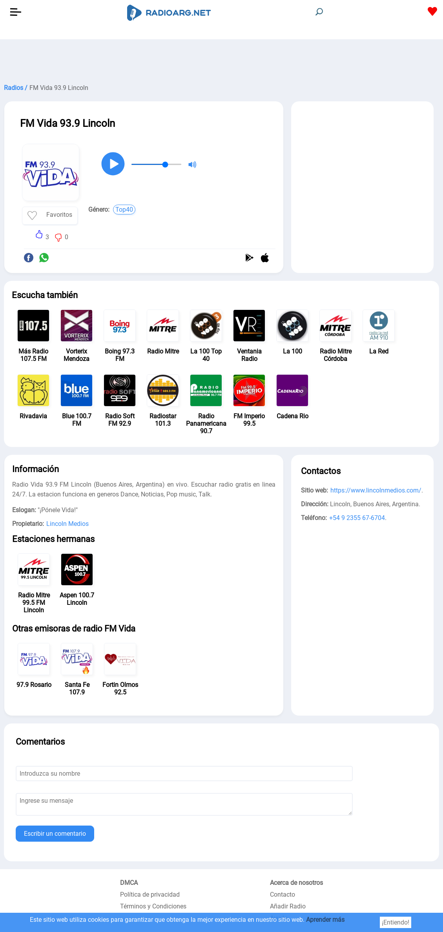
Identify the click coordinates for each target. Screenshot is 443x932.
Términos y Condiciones (153, 906)
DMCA (129, 882)
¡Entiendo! (395, 922)
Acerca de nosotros (296, 882)
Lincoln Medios (67, 523)
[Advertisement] (221, 59)
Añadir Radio (288, 906)
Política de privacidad (150, 894)
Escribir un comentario (55, 833)
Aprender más (325, 919)
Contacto (282, 894)
